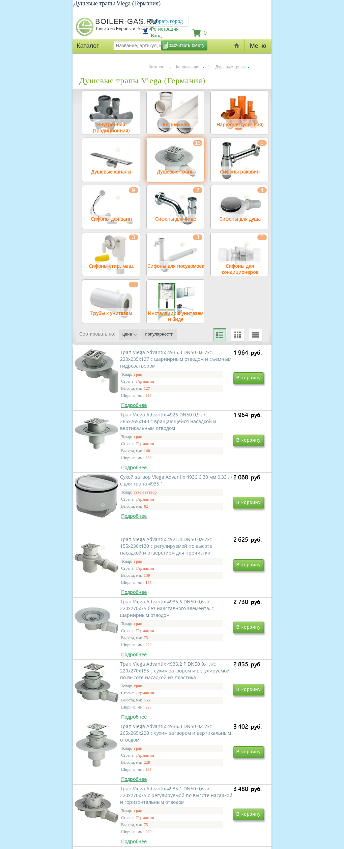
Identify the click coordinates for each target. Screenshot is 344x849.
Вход (156, 35)
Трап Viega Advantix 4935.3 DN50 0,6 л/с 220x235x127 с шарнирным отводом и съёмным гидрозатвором (122, 428)
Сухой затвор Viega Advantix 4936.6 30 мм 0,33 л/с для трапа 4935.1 (123, 522)
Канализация (188, 67)
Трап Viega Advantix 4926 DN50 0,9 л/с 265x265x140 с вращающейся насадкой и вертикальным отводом (214, 428)
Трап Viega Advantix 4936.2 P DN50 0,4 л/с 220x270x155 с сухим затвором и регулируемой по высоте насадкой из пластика (216, 625)
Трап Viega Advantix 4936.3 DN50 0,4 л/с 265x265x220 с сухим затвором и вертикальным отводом (122, 719)
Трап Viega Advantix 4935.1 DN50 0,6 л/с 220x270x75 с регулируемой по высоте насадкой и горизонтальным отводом (216, 722)
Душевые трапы (231, 67)
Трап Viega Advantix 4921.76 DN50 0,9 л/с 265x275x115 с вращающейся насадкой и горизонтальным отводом (215, 816)
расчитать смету (186, 45)
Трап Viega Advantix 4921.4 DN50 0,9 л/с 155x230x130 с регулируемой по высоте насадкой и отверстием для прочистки (215, 528)
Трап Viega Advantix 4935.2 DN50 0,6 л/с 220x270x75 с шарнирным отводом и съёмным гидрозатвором (122, 816)
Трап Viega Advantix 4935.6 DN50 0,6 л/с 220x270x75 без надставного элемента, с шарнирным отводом (123, 622)
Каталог (156, 67)
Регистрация (165, 29)
